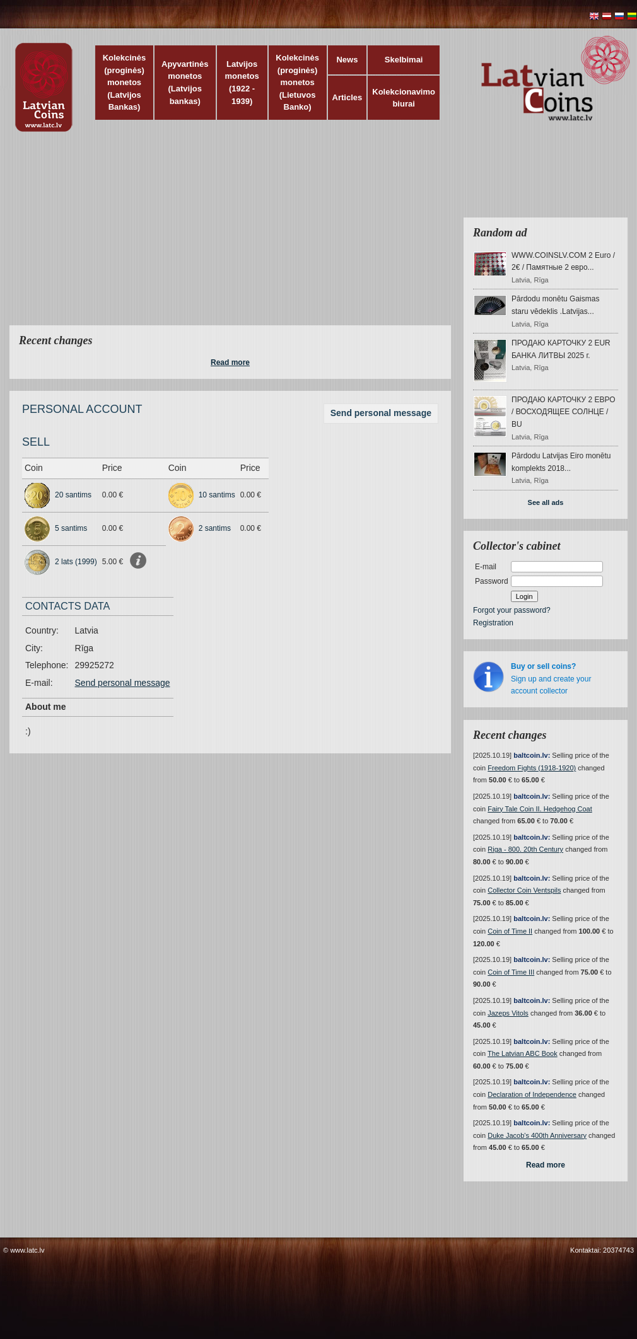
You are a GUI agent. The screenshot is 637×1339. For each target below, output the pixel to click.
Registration (493, 622)
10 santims (217, 494)
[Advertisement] (198, 236)
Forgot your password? (512, 610)
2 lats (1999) (76, 561)
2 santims (215, 528)
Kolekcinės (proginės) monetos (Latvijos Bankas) (124, 82)
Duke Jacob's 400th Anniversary (537, 1135)
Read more (230, 362)
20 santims (73, 494)
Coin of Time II (510, 931)
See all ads (546, 502)
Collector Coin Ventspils (524, 890)
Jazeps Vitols (508, 1013)
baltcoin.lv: (531, 755)
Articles (347, 97)
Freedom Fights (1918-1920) (532, 768)
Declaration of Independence (532, 1094)
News (347, 59)
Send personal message (380, 413)
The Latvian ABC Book (523, 1053)
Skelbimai (404, 59)
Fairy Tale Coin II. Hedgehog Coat (540, 809)
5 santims (71, 528)
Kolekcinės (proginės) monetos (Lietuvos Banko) (297, 82)
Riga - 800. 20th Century (525, 849)
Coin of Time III (511, 972)
